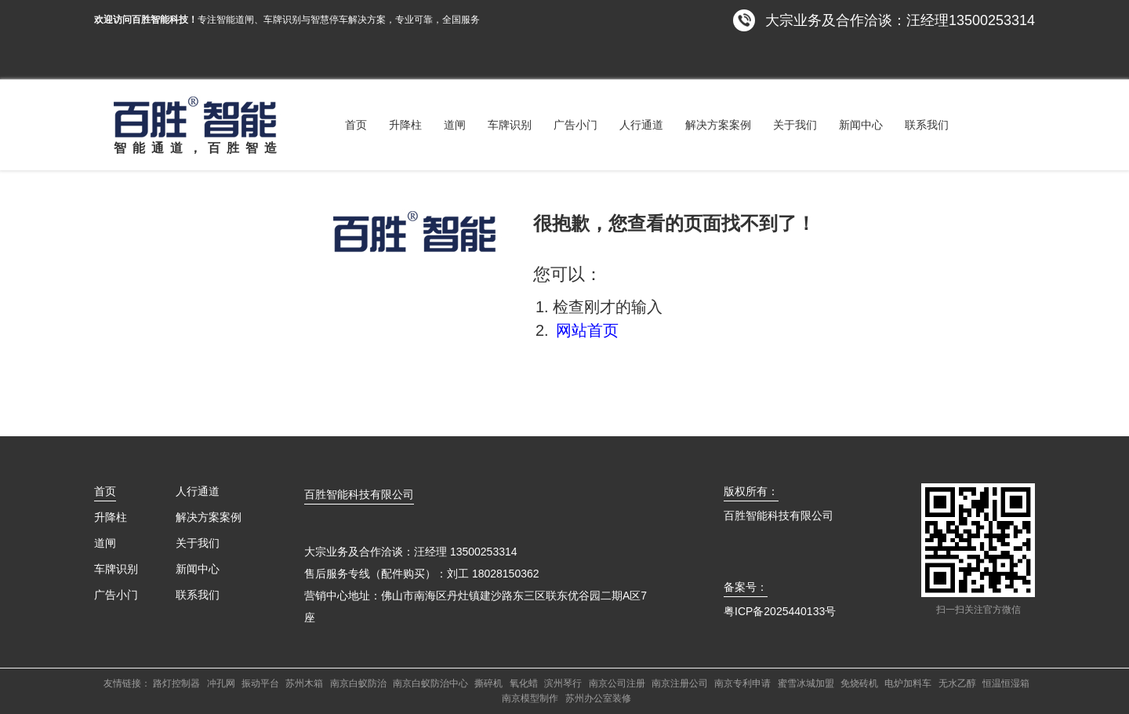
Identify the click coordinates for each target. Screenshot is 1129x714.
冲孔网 (221, 683)
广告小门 (575, 124)
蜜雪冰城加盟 (806, 683)
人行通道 (641, 124)
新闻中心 (861, 124)
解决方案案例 (718, 124)
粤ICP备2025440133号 (780, 611)
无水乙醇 (957, 683)
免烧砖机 (859, 683)
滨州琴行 (563, 683)
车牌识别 (510, 124)
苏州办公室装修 (598, 698)
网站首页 (587, 330)
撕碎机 (488, 683)
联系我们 (927, 124)
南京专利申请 (742, 683)
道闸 (455, 124)
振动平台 (260, 683)
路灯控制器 (176, 683)
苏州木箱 (304, 683)
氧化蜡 (524, 683)
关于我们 (795, 124)
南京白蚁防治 (358, 683)
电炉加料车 (907, 683)
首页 (356, 124)
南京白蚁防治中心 (430, 683)
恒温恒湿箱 (1005, 683)
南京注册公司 (680, 683)
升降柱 (405, 124)
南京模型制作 (530, 698)
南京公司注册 (617, 683)
